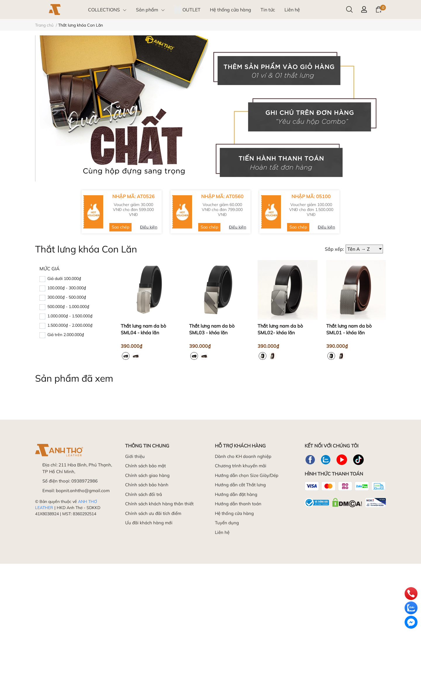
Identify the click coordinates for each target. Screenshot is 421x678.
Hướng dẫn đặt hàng (236, 494)
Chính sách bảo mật (145, 465)
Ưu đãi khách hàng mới (148, 522)
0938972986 (84, 481)
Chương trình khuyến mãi (240, 465)
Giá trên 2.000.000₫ (65, 334)
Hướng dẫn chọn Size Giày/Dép (246, 475)
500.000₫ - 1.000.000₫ (68, 306)
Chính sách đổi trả (143, 494)
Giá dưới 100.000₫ (64, 278)
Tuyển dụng (227, 522)
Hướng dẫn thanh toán (238, 503)
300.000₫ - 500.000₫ (66, 297)
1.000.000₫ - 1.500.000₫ (69, 316)
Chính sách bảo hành (146, 484)
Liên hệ (222, 532)
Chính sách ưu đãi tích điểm (153, 513)
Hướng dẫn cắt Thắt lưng (240, 484)
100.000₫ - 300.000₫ (66, 287)
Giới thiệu (135, 456)
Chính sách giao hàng (147, 475)
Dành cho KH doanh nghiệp (243, 456)
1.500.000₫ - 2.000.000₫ (69, 325)
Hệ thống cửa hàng (234, 513)
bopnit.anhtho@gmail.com (83, 490)
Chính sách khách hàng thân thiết (159, 503)
